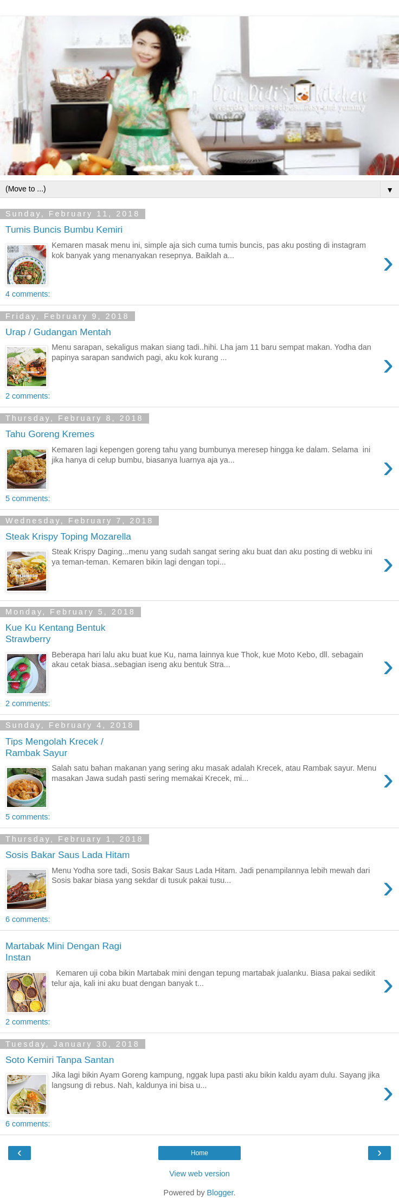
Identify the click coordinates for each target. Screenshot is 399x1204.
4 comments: (27, 294)
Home (199, 1153)
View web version (199, 1173)
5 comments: (27, 498)
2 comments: (27, 396)
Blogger (220, 1192)
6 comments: (27, 919)
